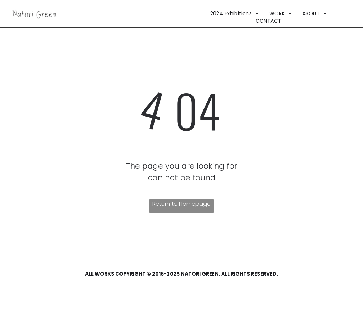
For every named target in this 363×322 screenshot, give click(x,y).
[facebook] (18, 291)
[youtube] (48, 291)
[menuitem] (234, 13)
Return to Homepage (181, 204)
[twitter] (33, 291)
